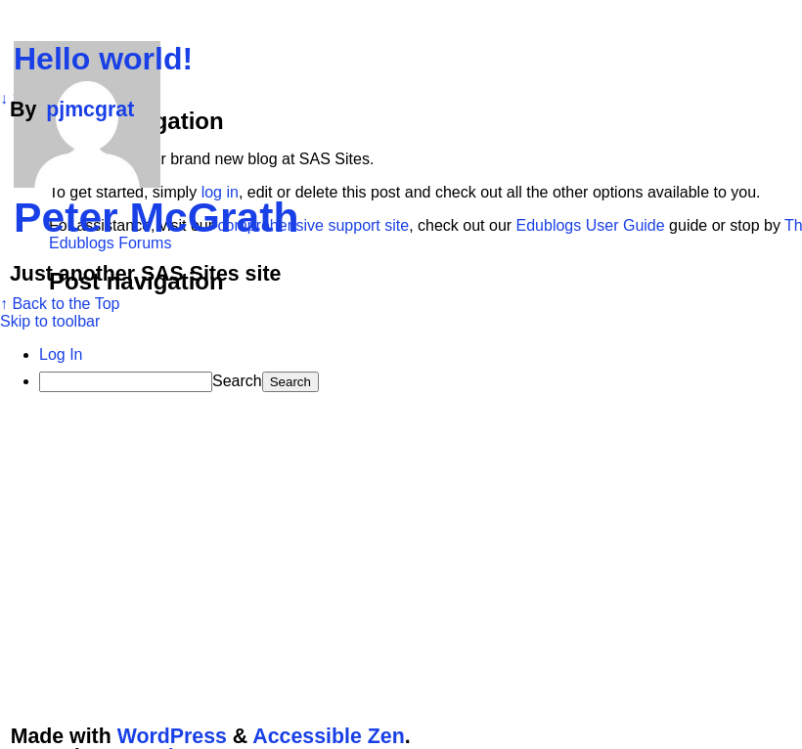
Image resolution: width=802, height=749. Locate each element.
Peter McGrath (156, 217)
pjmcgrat (90, 109)
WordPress (172, 736)
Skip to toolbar (50, 321)
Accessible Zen (328, 736)
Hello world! (103, 58)
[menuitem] (420, 382)
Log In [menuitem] (60, 354)
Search (237, 381)
